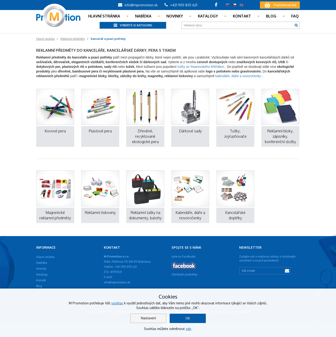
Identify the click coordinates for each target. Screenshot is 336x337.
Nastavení (148, 318)
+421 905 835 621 (180, 5)
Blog (271, 16)
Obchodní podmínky (184, 274)
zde (188, 329)
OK (188, 318)
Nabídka (143, 16)
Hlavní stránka (104, 16)
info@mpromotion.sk (138, 5)
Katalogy (208, 16)
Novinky (174, 16)
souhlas (117, 303)
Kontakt (242, 16)
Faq (295, 16)
